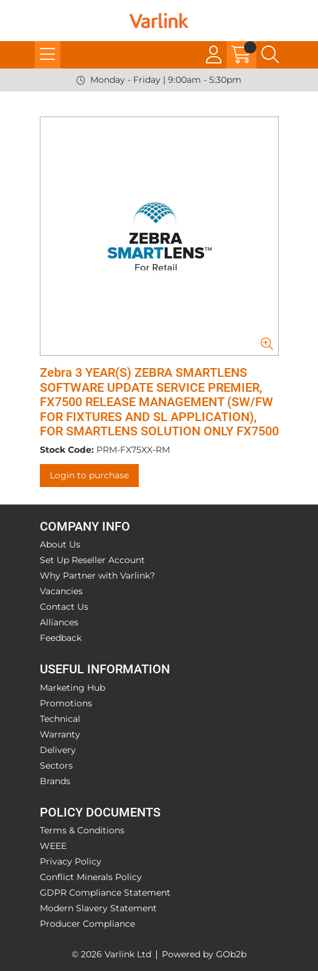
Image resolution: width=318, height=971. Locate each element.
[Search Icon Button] (270, 55)
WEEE (53, 845)
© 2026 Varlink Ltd (111, 954)
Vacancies (61, 591)
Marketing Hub (72, 687)
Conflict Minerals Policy (91, 877)
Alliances (59, 622)
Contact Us (64, 606)
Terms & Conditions (82, 830)
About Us (60, 544)
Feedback (61, 637)
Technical (60, 718)
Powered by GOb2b (204, 954)
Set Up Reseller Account (92, 560)
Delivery (58, 749)
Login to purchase (89, 475)
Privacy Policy (70, 861)
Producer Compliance (87, 923)
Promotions (66, 703)
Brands (55, 781)
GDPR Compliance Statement (105, 892)
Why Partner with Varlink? (97, 575)
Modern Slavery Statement (98, 908)
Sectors (56, 765)
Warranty (60, 734)
